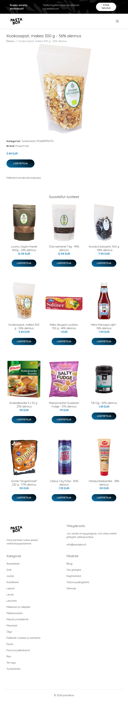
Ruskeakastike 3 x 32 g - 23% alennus (24, 404)
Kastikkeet (12, 582)
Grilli (8, 569)
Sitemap (71, 588)
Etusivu (10, 41)
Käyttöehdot (73, 576)
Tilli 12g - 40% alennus (104, 403)
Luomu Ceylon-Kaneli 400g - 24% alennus (24, 248)
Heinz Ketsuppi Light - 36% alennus (104, 326)
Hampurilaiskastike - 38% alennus (104, 482)
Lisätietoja (20, 163)
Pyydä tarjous (106, 6)
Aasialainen (13, 563)
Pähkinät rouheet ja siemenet (23, 637)
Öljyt (9, 631)
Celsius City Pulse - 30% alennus (64, 482)
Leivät (10, 594)
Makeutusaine (14, 613)
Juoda (10, 576)
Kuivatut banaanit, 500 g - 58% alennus (104, 248)
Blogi (69, 563)
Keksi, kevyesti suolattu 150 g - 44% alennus (64, 326)
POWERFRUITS (45, 141)
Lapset (10, 588)
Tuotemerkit (28, 141)
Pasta (9, 644)
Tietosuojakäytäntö (77, 582)
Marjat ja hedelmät (17, 619)
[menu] (118, 21)
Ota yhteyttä (73, 569)
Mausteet (11, 625)
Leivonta (11, 600)
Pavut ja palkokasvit (18, 650)
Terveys (11, 662)
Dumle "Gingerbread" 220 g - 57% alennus (24, 482)
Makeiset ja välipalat (18, 607)
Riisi (8, 656)
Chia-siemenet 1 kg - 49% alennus (64, 248)
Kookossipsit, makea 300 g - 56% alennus (24, 326)
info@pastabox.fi (76, 544)
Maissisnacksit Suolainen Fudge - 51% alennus (64, 404)
